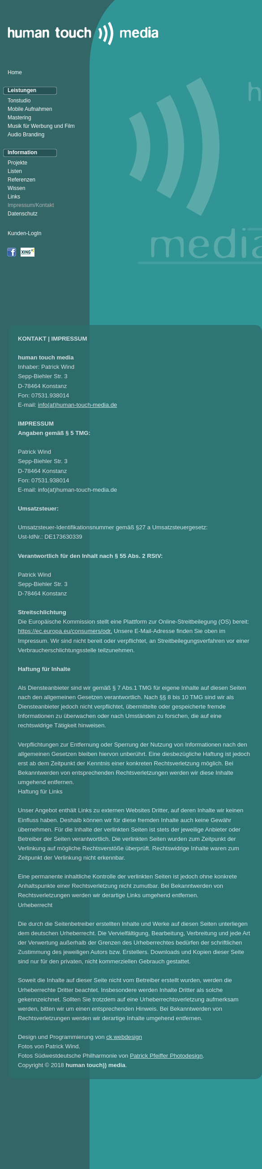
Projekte (17, 163)
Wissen (16, 188)
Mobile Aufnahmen (30, 109)
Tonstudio (19, 100)
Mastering (19, 117)
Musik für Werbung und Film (41, 126)
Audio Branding (26, 134)
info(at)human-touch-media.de (77, 404)
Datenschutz (23, 214)
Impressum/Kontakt (31, 205)
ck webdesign (124, 1037)
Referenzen (21, 180)
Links (14, 197)
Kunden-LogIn (24, 233)
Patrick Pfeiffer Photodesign (166, 1055)
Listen (15, 171)
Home (15, 72)
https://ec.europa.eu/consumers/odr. (65, 631)
